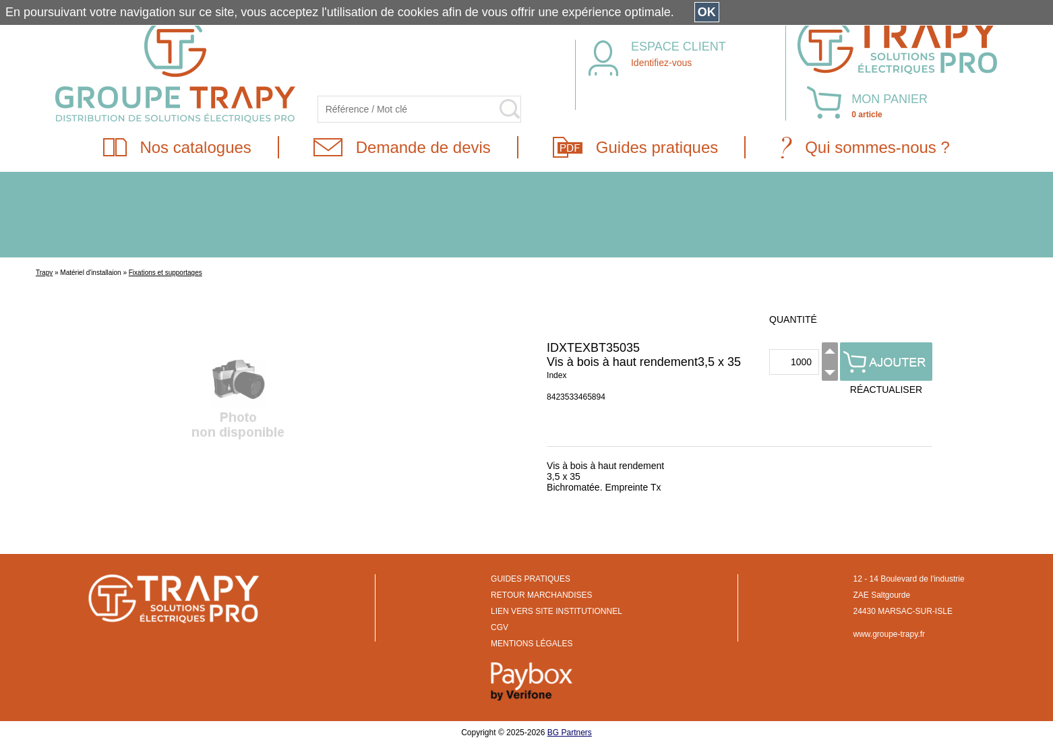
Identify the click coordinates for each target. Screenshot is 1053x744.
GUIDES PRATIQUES (530, 579)
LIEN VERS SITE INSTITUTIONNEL (556, 611)
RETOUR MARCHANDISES (541, 595)
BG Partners (569, 732)
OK (707, 12)
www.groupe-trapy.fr (889, 634)
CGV (499, 627)
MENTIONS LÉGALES (531, 643)
